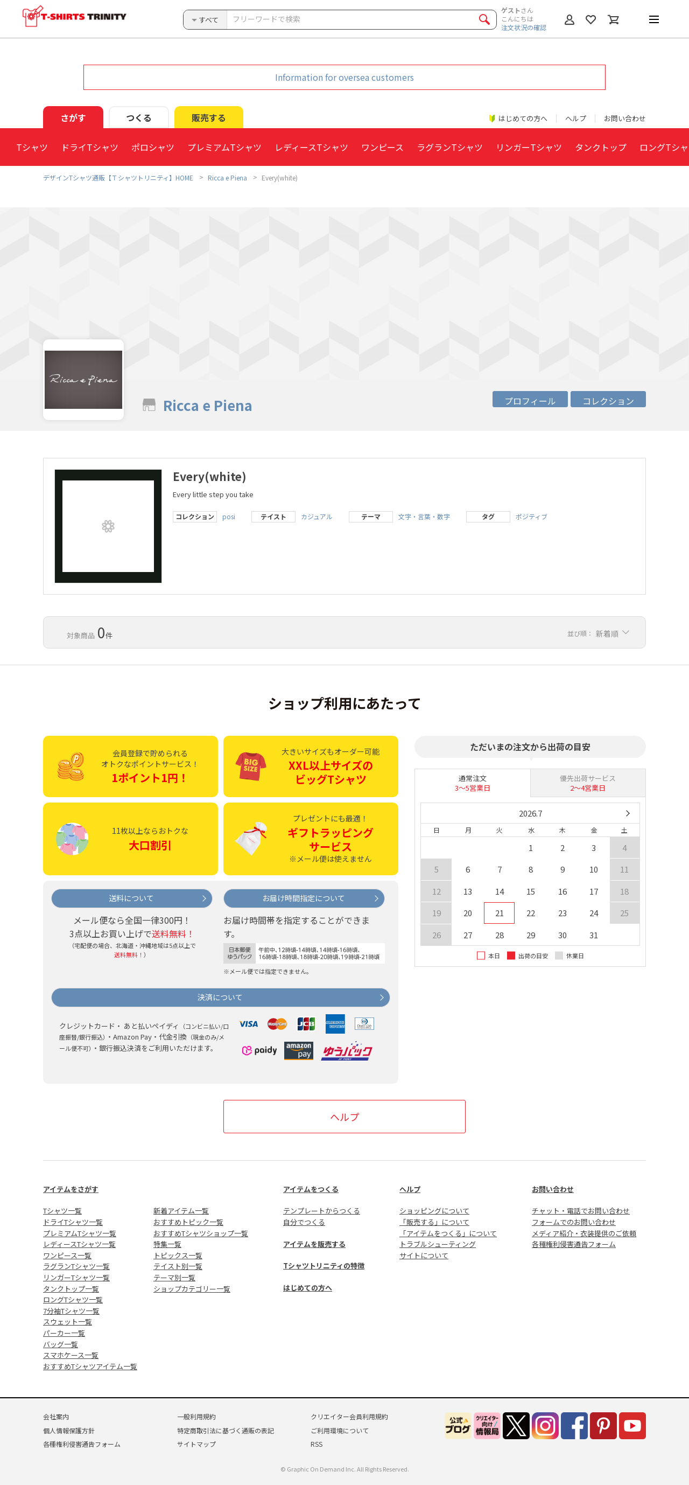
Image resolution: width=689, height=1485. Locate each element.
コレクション (608, 400)
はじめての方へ (307, 1287)
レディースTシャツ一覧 (79, 1244)
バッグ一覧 (60, 1344)
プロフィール (530, 400)
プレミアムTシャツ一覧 (79, 1233)
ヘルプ (575, 118)
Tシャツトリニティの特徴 (323, 1265)
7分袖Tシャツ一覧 (71, 1311)
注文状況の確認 (523, 27)
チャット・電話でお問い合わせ (581, 1210)
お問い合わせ (625, 118)
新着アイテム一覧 (181, 1210)
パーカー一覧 (64, 1333)
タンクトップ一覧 (71, 1289)
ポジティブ (531, 516)
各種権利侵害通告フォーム (574, 1244)
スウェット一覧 (67, 1321)
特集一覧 (167, 1244)
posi (228, 516)
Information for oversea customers (344, 77)
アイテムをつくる (311, 1189)
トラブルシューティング (437, 1244)
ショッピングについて (434, 1210)
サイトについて (423, 1255)
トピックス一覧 (177, 1255)
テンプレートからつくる (321, 1210)
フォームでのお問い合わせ (574, 1222)
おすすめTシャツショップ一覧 (200, 1233)
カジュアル (317, 516)
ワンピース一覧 (67, 1255)
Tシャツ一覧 (62, 1210)
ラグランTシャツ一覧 (76, 1266)
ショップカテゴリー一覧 (191, 1289)
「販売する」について (434, 1222)
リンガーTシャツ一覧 (76, 1277)
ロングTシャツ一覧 (73, 1299)
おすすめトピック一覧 (188, 1222)
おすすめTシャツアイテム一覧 (90, 1366)
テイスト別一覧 (177, 1266)
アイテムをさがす (71, 1189)
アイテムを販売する (314, 1244)
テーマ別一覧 (174, 1277)
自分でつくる (304, 1222)
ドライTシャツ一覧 (73, 1222)
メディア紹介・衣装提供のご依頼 (584, 1233)
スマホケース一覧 (71, 1355)
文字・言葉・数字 (424, 516)
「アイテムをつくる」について (448, 1233)
